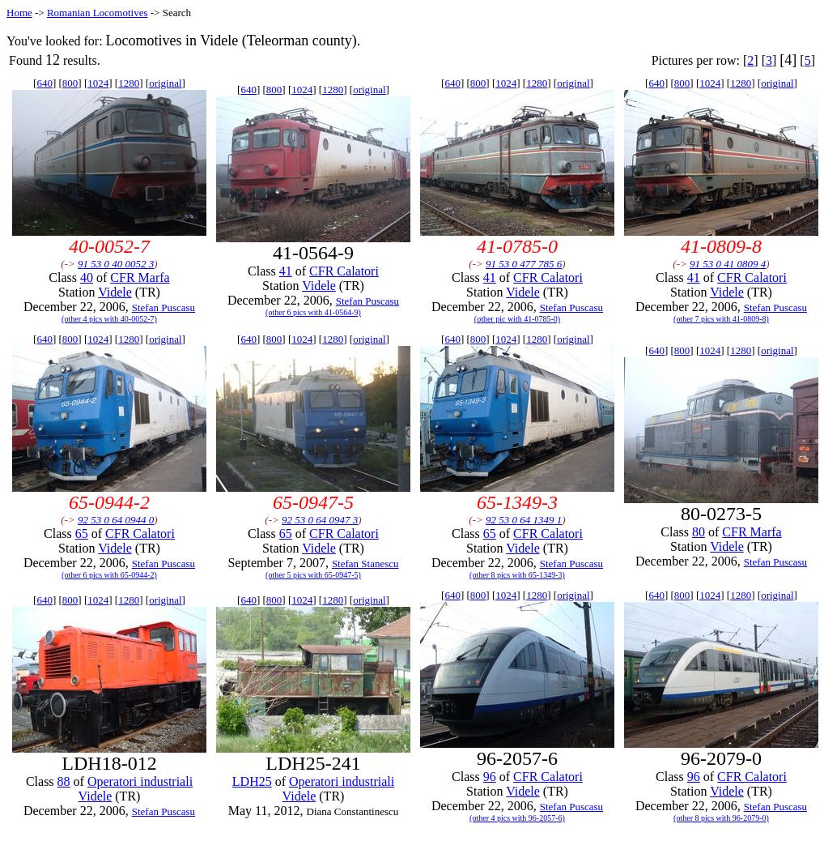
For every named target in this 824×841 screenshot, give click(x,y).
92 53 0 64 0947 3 (320, 520)
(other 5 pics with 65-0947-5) (313, 574)
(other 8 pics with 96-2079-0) (721, 817)
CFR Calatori (344, 271)
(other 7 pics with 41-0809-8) (721, 318)
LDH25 (252, 781)
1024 (97, 83)
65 (81, 533)
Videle (115, 292)
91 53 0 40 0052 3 (116, 264)
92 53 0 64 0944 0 (116, 520)
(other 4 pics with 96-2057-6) (517, 817)
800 (70, 83)
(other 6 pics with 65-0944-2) (109, 574)
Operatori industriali (140, 781)
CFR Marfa (139, 277)
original (165, 83)
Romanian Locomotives (97, 12)
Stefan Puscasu (163, 307)
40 (86, 277)
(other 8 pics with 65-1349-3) (517, 574)
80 (698, 532)
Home (19, 12)
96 (489, 776)
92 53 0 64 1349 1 (524, 520)
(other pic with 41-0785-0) (517, 318)
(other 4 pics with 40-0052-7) (109, 318)
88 (63, 781)
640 (44, 83)
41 (285, 271)
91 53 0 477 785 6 (524, 264)
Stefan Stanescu (365, 563)
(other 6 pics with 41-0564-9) (313, 312)
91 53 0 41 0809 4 (728, 264)
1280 (128, 83)
